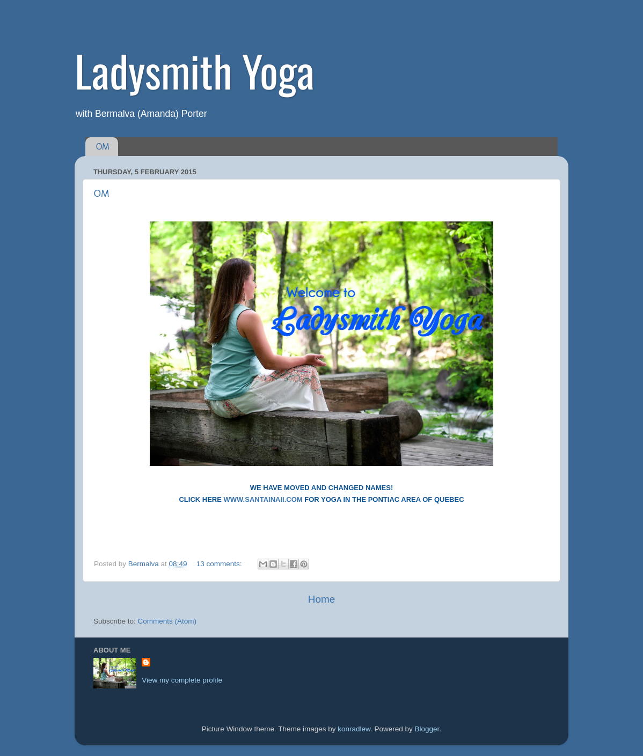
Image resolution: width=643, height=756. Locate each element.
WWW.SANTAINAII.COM (263, 499)
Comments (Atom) (167, 621)
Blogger (427, 729)
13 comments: (220, 564)
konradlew (354, 729)
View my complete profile (182, 680)
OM (102, 147)
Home (321, 599)
